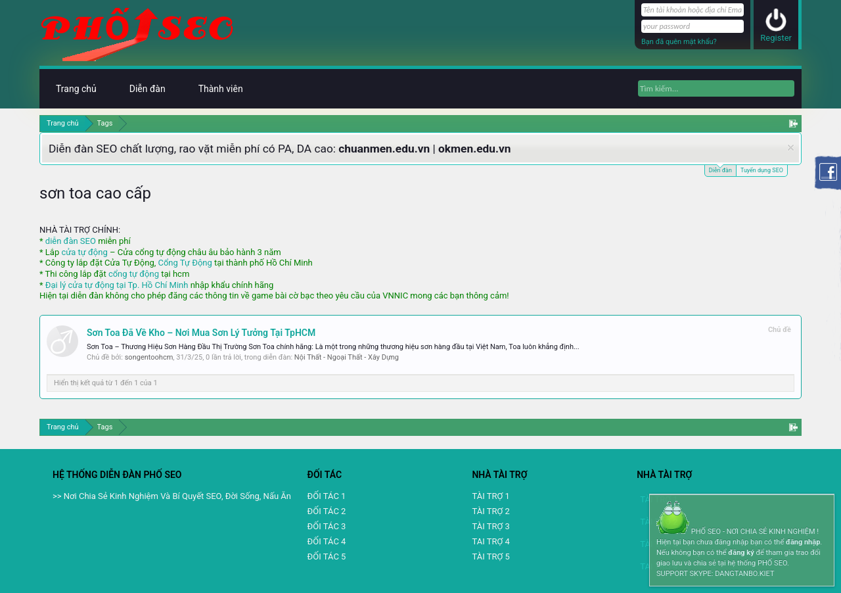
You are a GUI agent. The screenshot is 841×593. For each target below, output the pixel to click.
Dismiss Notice (791, 148)
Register (776, 38)
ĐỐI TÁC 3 (326, 526)
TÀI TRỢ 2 (490, 511)
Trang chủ (76, 88)
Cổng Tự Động (185, 263)
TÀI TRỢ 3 (490, 526)
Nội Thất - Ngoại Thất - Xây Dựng (346, 357)
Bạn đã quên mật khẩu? (679, 41)
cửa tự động (84, 252)
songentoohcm (149, 357)
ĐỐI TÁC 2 (326, 511)
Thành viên (220, 88)
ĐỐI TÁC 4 (326, 541)
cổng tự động (133, 274)
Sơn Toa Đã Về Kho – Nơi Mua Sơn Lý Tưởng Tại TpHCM (201, 332)
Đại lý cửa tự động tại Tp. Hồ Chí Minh (117, 285)
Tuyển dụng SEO (761, 170)
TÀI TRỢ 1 (490, 496)
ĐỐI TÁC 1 (326, 496)
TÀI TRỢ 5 (490, 556)
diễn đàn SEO (70, 241)
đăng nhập (803, 542)
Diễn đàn (720, 169)
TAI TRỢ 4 (490, 541)
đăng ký (741, 552)
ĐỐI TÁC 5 (326, 556)
